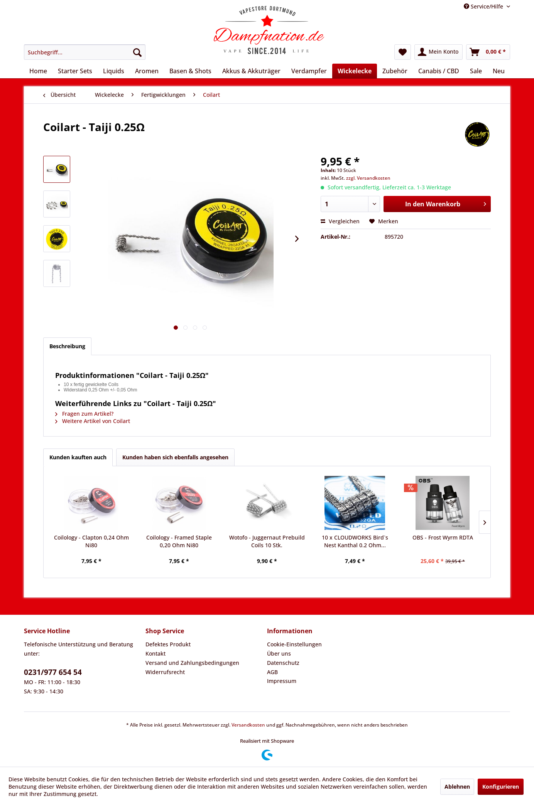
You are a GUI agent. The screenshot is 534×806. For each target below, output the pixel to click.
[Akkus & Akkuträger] (251, 71)
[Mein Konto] (438, 52)
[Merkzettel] (402, 52)
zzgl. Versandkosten (368, 178)
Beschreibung (67, 346)
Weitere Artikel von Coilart (92, 421)
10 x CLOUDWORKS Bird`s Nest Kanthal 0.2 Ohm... (355, 541)
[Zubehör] (395, 71)
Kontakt (155, 653)
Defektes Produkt (168, 644)
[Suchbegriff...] (84, 52)
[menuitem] (84, 52)
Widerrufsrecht (165, 672)
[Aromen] (147, 71)
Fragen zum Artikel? (84, 413)
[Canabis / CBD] (439, 71)
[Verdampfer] (309, 71)
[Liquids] (114, 71)
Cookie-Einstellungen (294, 644)
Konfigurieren (500, 786)
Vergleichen (340, 221)
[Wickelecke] (354, 71)
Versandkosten (248, 725)
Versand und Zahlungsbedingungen (192, 662)
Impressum (281, 681)
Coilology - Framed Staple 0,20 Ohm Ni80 (179, 541)
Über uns (279, 653)
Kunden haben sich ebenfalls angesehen (175, 457)
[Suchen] (137, 52)
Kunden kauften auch (77, 457)
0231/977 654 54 (53, 672)
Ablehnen (457, 786)
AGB (272, 672)
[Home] (38, 71)
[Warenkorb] (488, 52)
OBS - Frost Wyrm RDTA (442, 537)
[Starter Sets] (75, 71)
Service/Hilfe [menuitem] (484, 6)
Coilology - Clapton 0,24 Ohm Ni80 (91, 541)
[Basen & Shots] (190, 71)
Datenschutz (283, 662)
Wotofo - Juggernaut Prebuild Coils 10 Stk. (267, 541)
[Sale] (476, 71)
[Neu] (498, 71)
